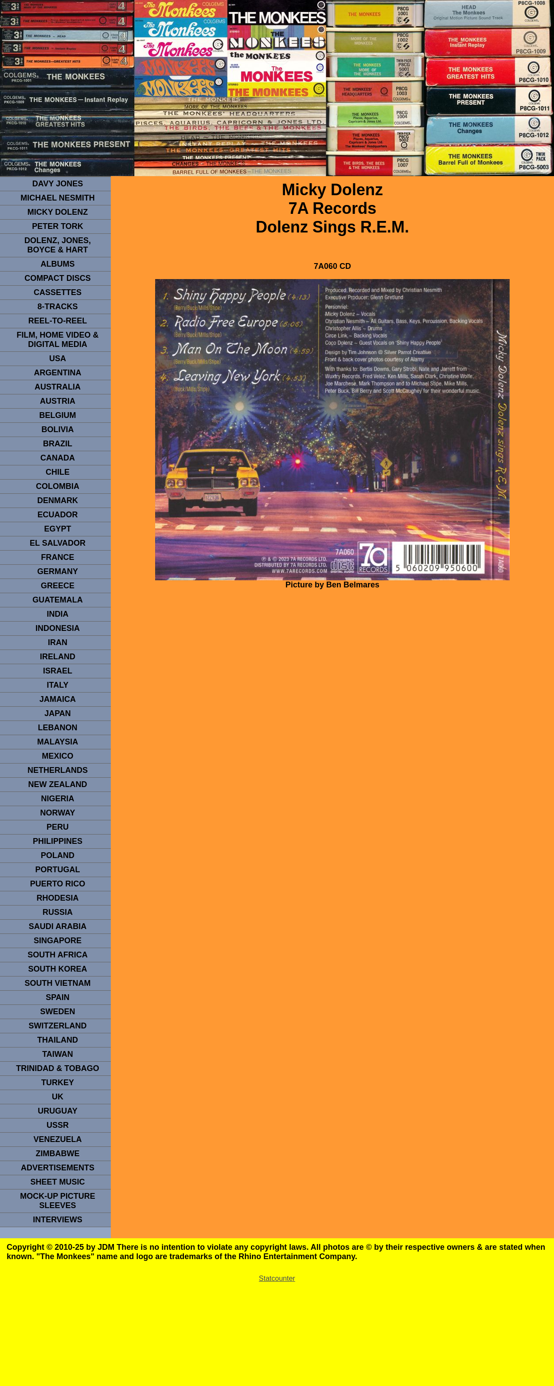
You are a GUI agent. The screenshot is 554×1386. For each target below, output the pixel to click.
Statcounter (277, 1278)
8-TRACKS (57, 306)
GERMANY (57, 571)
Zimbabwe (58, 1153)
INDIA (58, 614)
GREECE (57, 585)
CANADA (57, 457)
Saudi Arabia (57, 926)
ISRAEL (57, 670)
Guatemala (57, 599)
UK (57, 1096)
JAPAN (57, 713)
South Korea (57, 969)
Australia (58, 386)
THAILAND (57, 1040)
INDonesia (57, 628)
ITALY (57, 685)
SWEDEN (57, 1011)
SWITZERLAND (58, 1025)
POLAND (57, 855)
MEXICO (57, 756)
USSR (58, 1125)
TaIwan (57, 1054)
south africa (57, 954)
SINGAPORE (58, 940)
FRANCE (57, 557)
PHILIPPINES (57, 841)
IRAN (57, 642)
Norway (57, 812)
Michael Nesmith (57, 197)
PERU (58, 827)
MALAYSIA (57, 741)
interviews (57, 1219)
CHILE (58, 472)
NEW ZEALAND (57, 784)
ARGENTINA (58, 372)
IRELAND (57, 656)
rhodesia (57, 898)
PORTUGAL (57, 869)
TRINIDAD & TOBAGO (57, 1068)
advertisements (57, 1167)
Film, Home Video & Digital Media (57, 340)
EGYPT (57, 528)
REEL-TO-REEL (57, 320)
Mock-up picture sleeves (57, 1201)
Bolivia (57, 429)
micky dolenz (57, 212)
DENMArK (57, 500)
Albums (58, 264)
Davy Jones (57, 183)
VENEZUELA (57, 1139)
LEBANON (58, 727)
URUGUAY (57, 1110)
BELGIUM (57, 415)
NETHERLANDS (57, 770)
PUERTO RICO (58, 883)
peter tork (57, 226)
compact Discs (57, 278)
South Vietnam (57, 983)
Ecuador (57, 514)
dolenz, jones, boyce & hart (57, 245)
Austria (57, 401)
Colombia (57, 486)
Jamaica (57, 699)
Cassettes (58, 292)
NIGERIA (57, 798)
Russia (58, 912)
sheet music (57, 1181)
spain (58, 997)
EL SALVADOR (58, 543)
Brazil (57, 443)
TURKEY (57, 1082)
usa (57, 358)
